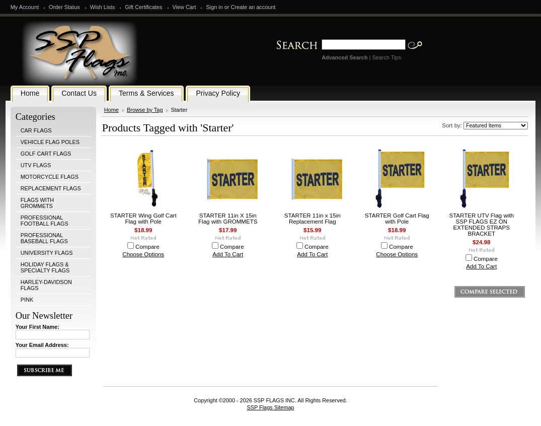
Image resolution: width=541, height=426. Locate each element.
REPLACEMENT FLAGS (51, 188)
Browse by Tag (145, 110)
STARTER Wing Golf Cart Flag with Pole (143, 218)
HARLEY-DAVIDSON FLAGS (46, 285)
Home (111, 110)
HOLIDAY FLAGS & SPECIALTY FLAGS (45, 267)
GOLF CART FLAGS (46, 154)
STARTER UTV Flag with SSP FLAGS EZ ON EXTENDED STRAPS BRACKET (481, 224)
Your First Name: (37, 327)
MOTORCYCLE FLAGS (50, 177)
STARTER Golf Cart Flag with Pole (397, 218)
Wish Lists (102, 7)
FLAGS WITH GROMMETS (37, 203)
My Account (25, 7)
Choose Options (143, 254)
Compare (147, 247)
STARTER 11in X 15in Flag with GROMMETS (227, 218)
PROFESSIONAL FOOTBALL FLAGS (44, 221)
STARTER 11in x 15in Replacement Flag (312, 218)
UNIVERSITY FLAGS (47, 253)
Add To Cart (227, 254)
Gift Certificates (143, 7)
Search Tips (386, 57)
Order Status (64, 7)
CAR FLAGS (36, 130)
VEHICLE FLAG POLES (50, 142)
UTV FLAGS (36, 165)
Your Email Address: (42, 345)
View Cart (184, 7)
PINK (27, 300)
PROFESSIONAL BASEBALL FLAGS (44, 238)
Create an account (252, 7)
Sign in (214, 7)
